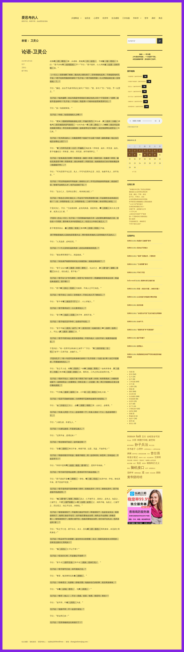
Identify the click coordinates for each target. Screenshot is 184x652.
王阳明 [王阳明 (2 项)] (157, 457)
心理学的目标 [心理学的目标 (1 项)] (156, 449)
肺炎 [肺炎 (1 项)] (128, 468)
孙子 (130, 379)
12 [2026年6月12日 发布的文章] (150, 155)
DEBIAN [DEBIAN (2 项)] (131, 436)
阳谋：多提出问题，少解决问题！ (148, 289)
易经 (153, 18)
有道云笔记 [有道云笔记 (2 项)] (132, 457)
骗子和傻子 (141, 338)
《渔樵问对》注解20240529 (134, 101)
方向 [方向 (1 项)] (148, 454)
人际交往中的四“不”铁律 (137, 214)
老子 (130, 404)
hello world (131, 281)
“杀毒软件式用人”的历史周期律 (139, 189)
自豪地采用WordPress (56, 642)
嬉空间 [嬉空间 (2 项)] (152, 440)
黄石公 (131, 423)
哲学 (146, 18)
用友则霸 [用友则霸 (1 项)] (129, 460)
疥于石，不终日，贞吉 (136, 197)
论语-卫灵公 (34, 52)
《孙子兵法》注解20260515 (134, 96)
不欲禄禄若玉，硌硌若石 (137, 221)
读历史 (87, 18)
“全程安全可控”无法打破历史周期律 (149, 313)
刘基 (130, 372)
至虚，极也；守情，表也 (137, 194)
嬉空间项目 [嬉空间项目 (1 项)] (130, 445)
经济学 (105, 18)
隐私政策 (33, 642)
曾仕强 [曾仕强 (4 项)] (155, 453)
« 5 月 (134, 172)
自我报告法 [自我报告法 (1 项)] (152, 468)
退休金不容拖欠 (142, 248)
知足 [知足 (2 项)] (139, 463)
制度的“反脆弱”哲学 (144, 241)
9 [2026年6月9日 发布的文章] (134, 155)
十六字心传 (133, 212)
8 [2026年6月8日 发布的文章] (129, 155)
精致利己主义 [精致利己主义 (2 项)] (153, 463)
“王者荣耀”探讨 (142, 264)
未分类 (131, 394)
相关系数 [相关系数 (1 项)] (129, 463)
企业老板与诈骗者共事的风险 (147, 297)
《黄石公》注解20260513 (134, 86)
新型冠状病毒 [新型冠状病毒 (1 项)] (142, 454)
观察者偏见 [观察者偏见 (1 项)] (137, 473)
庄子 (130, 384)
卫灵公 (24, 67)
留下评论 (25, 71)
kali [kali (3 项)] (138, 436)
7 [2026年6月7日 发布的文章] (159, 151)
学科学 (136, 18)
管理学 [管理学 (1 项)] (144, 463)
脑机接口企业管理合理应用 (138, 192)
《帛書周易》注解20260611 (134, 76)
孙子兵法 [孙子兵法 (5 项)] (141, 444)
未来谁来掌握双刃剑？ (136, 207)
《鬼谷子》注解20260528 (134, 91)
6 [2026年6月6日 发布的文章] (154, 151)
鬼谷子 (131, 419)
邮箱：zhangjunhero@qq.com (77, 642)
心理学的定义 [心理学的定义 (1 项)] (148, 449)
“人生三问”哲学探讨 (136, 204)
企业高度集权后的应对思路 (138, 199)
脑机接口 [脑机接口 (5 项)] (137, 467)
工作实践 (126, 18)
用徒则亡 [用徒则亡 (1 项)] (142, 460)
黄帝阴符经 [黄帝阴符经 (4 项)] (134, 477)
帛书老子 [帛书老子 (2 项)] (131, 449)
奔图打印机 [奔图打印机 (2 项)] (142, 440)
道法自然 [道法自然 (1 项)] (152, 473)
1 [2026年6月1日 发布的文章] (129, 151)
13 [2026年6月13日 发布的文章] (155, 155)
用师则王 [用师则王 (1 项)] (135, 460)
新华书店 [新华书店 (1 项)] (135, 454)
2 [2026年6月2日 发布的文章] (134, 151)
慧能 (130, 389)
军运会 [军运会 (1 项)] (129, 440)
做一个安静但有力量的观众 (138, 216)
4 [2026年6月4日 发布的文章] (144, 151)
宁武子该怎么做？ (135, 224)
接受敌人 (140, 346)
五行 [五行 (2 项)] (144, 436)
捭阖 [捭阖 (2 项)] (129, 453)
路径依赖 (140, 305)
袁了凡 (131, 406)
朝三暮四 (132, 219)
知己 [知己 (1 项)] (134, 463)
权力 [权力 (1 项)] (145, 457)
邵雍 (130, 414)
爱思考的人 (30, 18)
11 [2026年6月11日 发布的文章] (145, 155)
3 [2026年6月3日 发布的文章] (139, 151)
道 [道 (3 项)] (143, 472)
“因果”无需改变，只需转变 (146, 256)
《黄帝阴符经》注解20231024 (135, 106)
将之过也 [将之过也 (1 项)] (151, 445)
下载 (145, 76)
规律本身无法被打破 (148, 281)
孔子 (23, 64)
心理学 (96, 18)
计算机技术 (133, 409)
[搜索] (159, 41)
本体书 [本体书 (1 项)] (141, 457)
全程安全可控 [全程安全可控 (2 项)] (153, 436)
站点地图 (25, 642)
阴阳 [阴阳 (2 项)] (158, 472)
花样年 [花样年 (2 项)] (130, 472)
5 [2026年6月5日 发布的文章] (149, 151)
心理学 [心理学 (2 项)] (140, 449)
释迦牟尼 (132, 416)
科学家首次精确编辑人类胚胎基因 (140, 202)
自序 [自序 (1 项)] (146, 468)
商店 (160, 18)
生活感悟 (115, 18)
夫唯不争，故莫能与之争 (137, 209)
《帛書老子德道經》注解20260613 (136, 81)
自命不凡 (140, 322)
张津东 (129, 241)
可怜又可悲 (141, 272)
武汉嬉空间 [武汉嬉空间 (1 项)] (150, 457)
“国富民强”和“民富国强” (145, 330)
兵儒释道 (75, 18)
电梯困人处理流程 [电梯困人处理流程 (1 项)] (151, 460)
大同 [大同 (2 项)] (134, 440)
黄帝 (130, 421)
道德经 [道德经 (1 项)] (147, 473)
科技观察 (132, 399)
